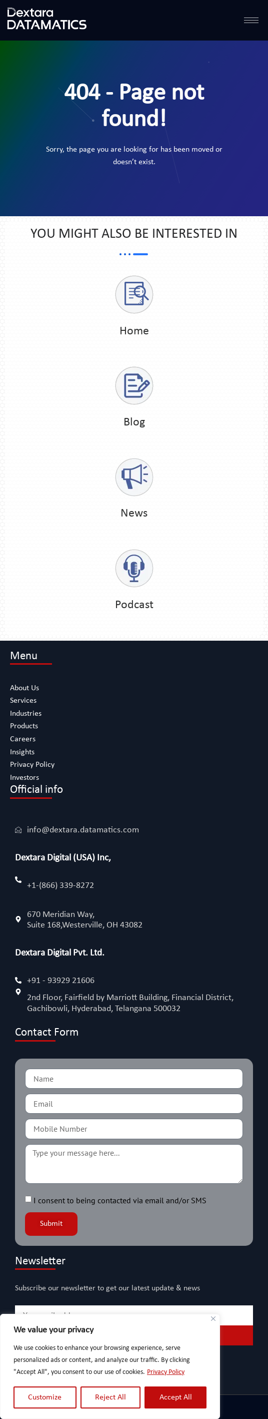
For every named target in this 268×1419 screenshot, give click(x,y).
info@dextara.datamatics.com (83, 830)
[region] (110, 1366)
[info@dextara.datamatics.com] (18, 829)
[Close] (213, 1318)
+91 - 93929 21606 (60, 981)
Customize (45, 1397)
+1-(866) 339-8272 (60, 885)
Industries (26, 714)
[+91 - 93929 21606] (18, 980)
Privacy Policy (165, 1372)
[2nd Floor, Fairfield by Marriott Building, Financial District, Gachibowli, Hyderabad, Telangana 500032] (18, 992)
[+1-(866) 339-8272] (18, 879)
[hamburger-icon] (251, 20)
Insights (22, 752)
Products (24, 726)
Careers (23, 739)
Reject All (110, 1397)
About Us (24, 688)
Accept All (176, 1397)
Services (23, 701)
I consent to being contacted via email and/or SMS (120, 1200)
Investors (24, 778)
